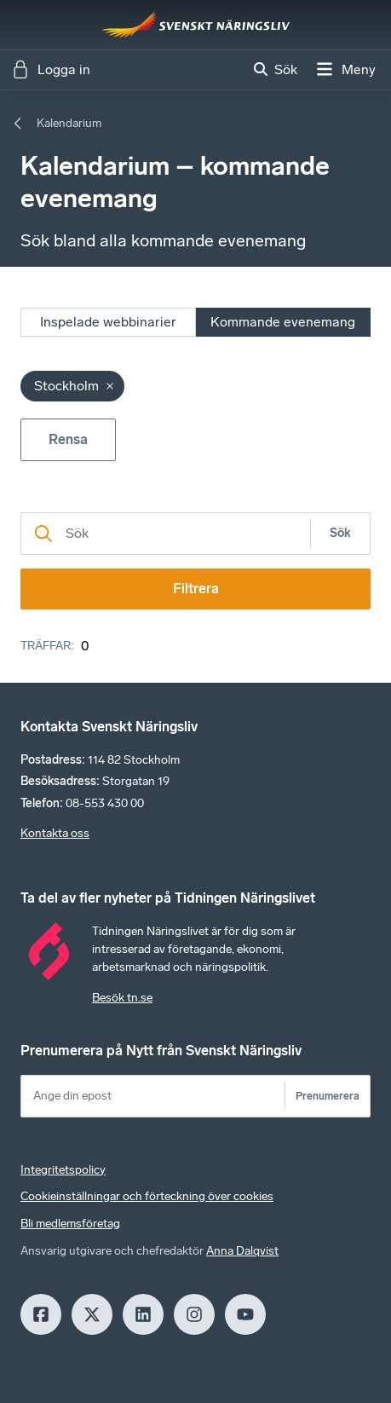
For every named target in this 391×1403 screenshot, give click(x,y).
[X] (92, 1314)
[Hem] (196, 24)
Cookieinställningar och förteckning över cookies (146, 1196)
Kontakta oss (54, 833)
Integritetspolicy (63, 1170)
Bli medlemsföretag (70, 1223)
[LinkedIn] (143, 1314)
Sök (340, 533)
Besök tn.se (122, 997)
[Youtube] (245, 1314)
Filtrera (196, 588)
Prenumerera (327, 1095)
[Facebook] (40, 1314)
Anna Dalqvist (242, 1251)
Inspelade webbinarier (108, 322)
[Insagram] (194, 1314)
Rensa (68, 439)
